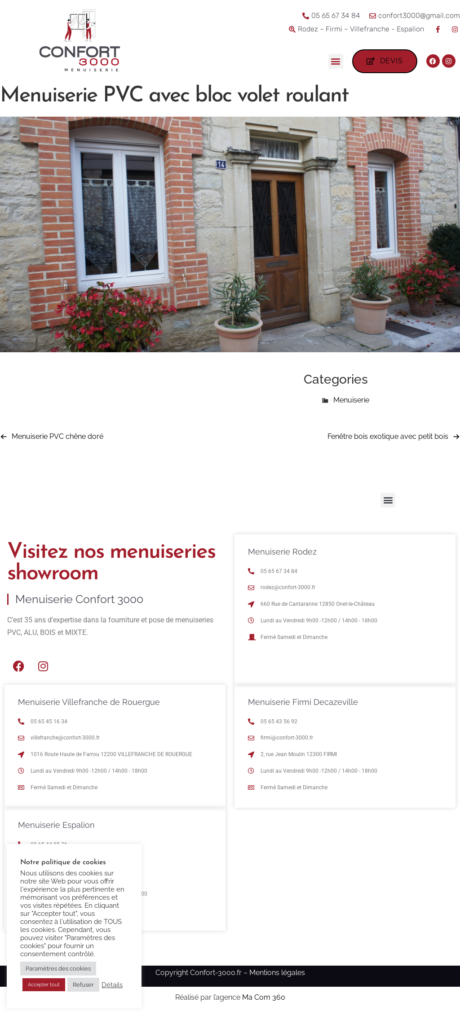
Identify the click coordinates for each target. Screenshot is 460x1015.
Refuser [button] (83, 984)
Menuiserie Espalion (56, 825)
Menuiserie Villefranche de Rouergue (89, 702)
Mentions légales (277, 972)
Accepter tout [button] (44, 985)
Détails (112, 985)
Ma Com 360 (263, 997)
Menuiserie (351, 400)
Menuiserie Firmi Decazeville (303, 702)
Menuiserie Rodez (282, 551)
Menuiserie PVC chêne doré (57, 436)
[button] (335, 61)
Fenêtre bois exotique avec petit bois (387, 436)
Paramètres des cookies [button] (58, 968)
